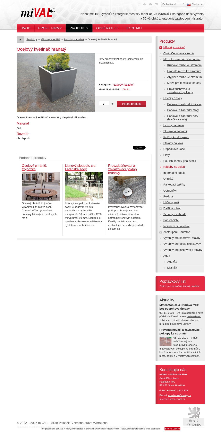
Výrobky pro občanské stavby (182, 243)
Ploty (166, 155)
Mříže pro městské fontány (184, 82)
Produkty (79, 28)
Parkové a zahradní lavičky (184, 104)
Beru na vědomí (172, 429)
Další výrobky (172, 208)
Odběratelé (107, 28)
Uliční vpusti (171, 202)
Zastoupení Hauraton (176, 232)
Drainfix (172, 267)
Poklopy (168, 196)
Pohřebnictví (171, 220)
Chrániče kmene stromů (178, 53)
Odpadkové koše (174, 149)
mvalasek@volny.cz (179, 395)
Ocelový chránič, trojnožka (34, 167)
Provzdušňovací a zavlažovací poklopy (180, 90)
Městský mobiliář (50, 39)
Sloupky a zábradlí (175, 131)
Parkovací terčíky (174, 184)
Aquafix (172, 261)
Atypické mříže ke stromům (184, 77)
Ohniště (168, 178)
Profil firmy (50, 28)
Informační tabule (174, 172)
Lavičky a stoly (172, 98)
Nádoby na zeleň (74, 39)
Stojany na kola (173, 143)
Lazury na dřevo (173, 125)
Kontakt (134, 28)
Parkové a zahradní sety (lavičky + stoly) (182, 117)
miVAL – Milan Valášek (54, 423)
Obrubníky (170, 190)
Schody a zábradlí (174, 214)
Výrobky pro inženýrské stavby (182, 249)
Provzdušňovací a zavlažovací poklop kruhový (122, 169)
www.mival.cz (177, 399)
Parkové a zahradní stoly (183, 110)
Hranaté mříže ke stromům (184, 71)
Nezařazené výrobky (176, 226)
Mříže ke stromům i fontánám (181, 59)
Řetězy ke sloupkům (176, 137)
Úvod (25, 28)
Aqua (166, 255)
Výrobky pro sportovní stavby (181, 237)
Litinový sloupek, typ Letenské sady (80, 167)
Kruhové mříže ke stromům (184, 65)
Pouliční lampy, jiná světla (179, 160)
